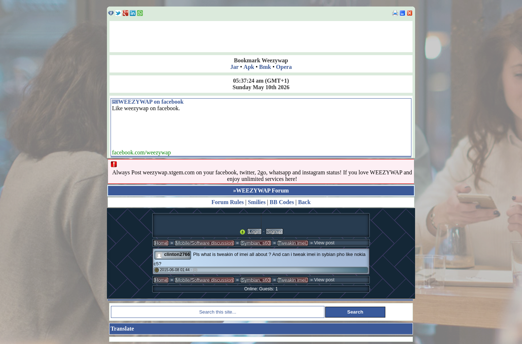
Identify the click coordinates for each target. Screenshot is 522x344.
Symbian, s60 (255, 243)
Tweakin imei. (292, 243)
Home (161, 243)
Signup (274, 231)
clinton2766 (177, 254)
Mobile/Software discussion (204, 243)
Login (254, 231)
